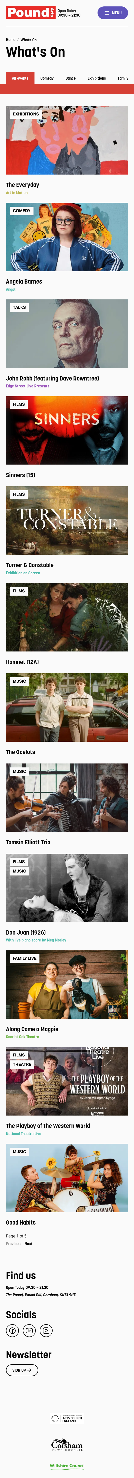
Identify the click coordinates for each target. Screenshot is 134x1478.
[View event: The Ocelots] (67, 752)
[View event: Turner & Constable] (67, 565)
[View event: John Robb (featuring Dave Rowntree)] (67, 378)
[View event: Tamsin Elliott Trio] (67, 842)
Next (29, 1243)
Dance (71, 78)
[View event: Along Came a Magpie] (67, 1029)
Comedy (47, 78)
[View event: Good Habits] (67, 1222)
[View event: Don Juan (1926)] (67, 932)
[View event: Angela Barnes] (67, 281)
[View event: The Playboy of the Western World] (67, 1125)
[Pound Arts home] (31, 13)
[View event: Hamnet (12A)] (67, 662)
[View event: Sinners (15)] (67, 475)
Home (10, 39)
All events (20, 78)
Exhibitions (97, 78)
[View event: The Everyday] (67, 184)
